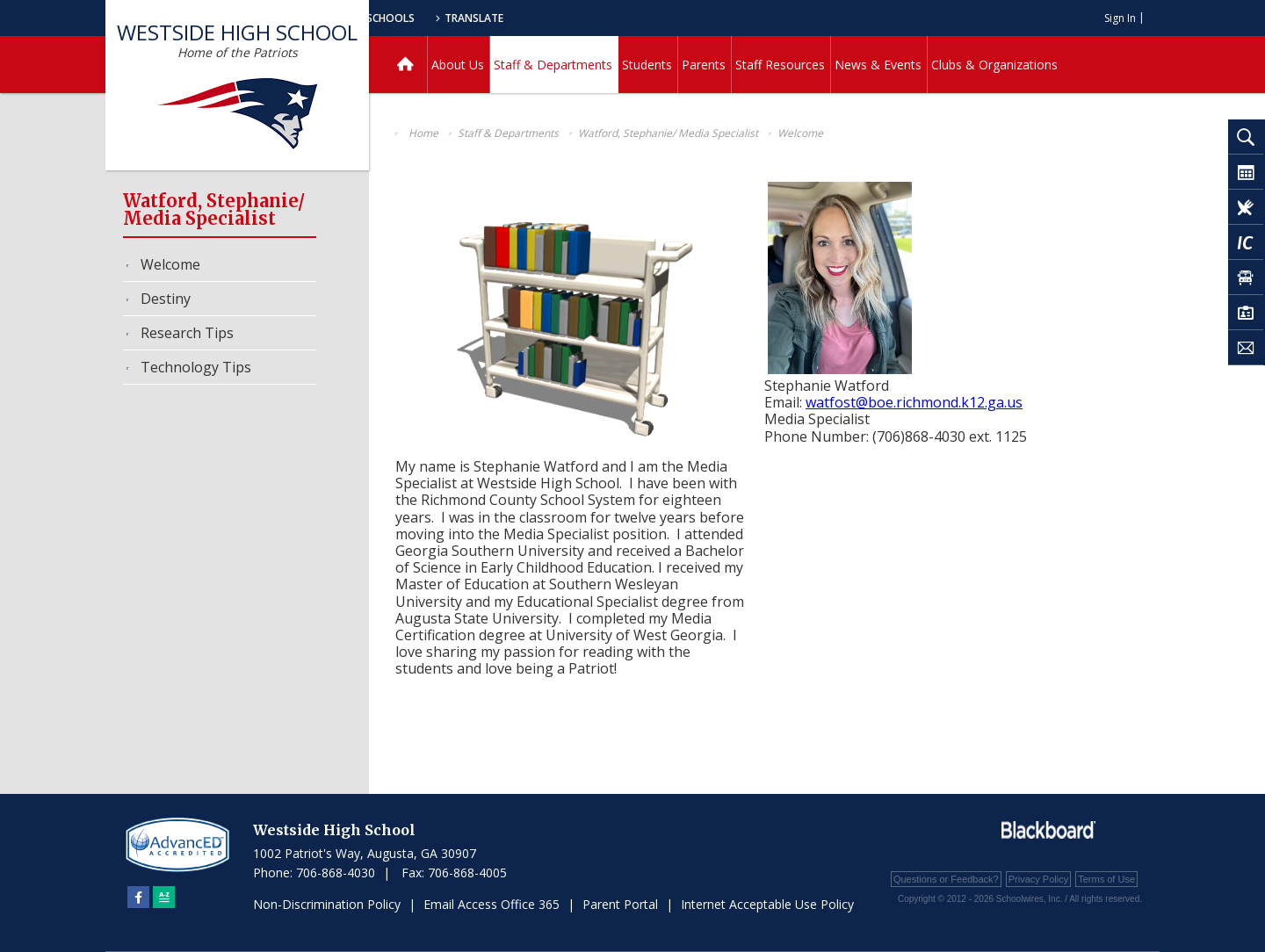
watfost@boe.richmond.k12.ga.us (914, 402)
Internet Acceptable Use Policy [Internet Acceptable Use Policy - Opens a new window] (767, 904)
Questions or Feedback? (946, 879)
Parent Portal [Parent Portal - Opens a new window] (620, 904)
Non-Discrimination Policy (327, 904)
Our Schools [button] (554, 18)
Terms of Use (1106, 879)
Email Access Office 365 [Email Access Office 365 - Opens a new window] (491, 904)
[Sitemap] (164, 897)
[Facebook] (138, 897)
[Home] (405, 64)
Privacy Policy (1038, 879)
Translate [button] (655, 18)
